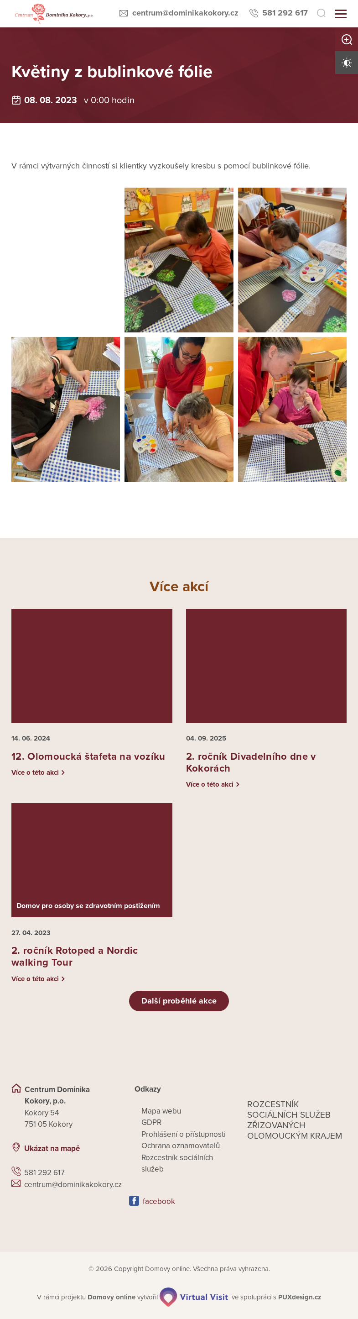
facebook (159, 1201)
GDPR (151, 1122)
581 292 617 (285, 13)
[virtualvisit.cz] (194, 1297)
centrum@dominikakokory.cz (185, 13)
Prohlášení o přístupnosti (183, 1134)
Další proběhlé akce (179, 1001)
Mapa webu (161, 1111)
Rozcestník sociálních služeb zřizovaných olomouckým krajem (294, 1120)
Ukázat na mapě (52, 1148)
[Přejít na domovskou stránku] (53, 14)
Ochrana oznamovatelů (180, 1146)
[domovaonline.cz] (111, 1297)
